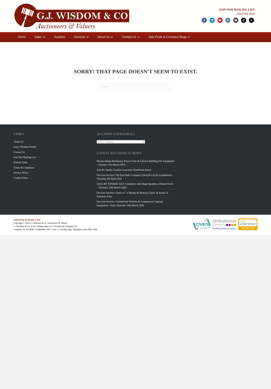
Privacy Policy (21, 172)
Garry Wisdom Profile (25, 147)
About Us (104, 36)
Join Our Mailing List (25, 157)
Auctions (59, 36)
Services (79, 36)
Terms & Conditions (24, 167)
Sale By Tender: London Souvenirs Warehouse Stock (124, 170)
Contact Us (129, 36)
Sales (38, 36)
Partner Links (20, 162)
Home (22, 36)
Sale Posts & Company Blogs (168, 36)
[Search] (135, 87)
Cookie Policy (21, 178)
